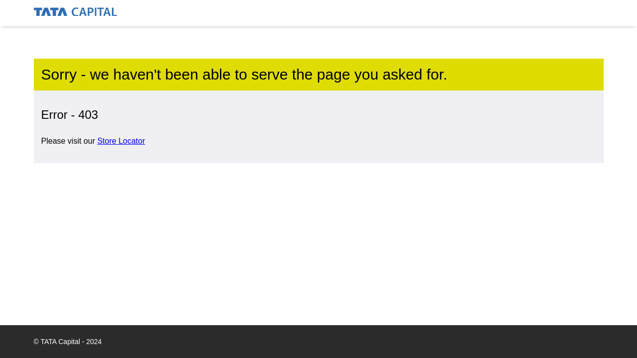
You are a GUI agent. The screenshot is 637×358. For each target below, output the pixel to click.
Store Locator (121, 141)
